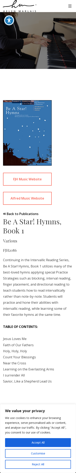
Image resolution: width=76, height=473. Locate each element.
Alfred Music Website (27, 198)
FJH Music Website (27, 179)
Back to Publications (21, 214)
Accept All (38, 442)
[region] (38, 438)
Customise (38, 453)
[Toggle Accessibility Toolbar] (9, 15)
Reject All (38, 464)
